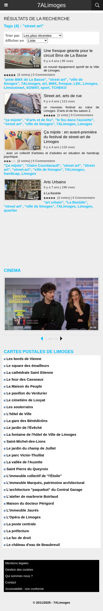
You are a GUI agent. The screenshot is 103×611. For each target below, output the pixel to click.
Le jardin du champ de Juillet (30, 448)
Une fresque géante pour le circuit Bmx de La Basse (68, 53)
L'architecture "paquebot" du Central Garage (43, 490)
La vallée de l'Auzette (23, 462)
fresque (65, 83)
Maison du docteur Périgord (29, 503)
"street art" (57, 79)
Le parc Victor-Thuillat (24, 455)
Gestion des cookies (19, 569)
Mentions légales (17, 563)
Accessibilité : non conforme (24, 589)
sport (45, 87)
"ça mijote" (13, 120)
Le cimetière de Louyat (24, 400)
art (44, 83)
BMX (53, 83)
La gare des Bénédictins (26, 421)
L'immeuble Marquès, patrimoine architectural (44, 483)
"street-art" (21, 169)
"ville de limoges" (39, 124)
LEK (77, 83)
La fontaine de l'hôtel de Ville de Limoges (40, 434)
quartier (10, 210)
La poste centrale (20, 524)
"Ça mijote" (13, 165)
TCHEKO (59, 87)
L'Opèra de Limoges (22, 517)
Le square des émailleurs (26, 366)
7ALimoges (51, 5)
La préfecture (16, 531)
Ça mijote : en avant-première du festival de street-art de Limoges (70, 137)
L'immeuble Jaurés (21, 510)
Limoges (90, 83)
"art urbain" (53, 202)
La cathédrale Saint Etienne (28, 372)
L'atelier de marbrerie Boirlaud (31, 496)
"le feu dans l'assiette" (74, 120)
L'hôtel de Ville (17, 414)
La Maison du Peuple (23, 386)
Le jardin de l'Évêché (23, 428)
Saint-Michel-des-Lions (24, 441)
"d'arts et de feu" (39, 120)
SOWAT (32, 87)
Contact (10, 582)
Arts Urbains (55, 182)
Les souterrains (18, 407)
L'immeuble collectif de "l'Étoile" (33, 476)
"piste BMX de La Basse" (25, 79)
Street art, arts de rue (63, 96)
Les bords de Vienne (22, 359)
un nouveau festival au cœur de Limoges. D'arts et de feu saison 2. (71, 109)
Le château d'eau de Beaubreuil (32, 545)
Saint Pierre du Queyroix (26, 469)
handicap (12, 173)
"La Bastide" (76, 202)
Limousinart (14, 87)
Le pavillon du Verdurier (25, 393)
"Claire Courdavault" (42, 165)
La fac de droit (17, 538)
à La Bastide (52, 193)
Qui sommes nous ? (19, 576)
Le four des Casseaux (23, 379)
